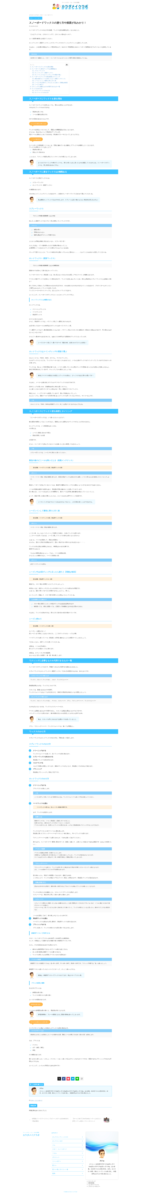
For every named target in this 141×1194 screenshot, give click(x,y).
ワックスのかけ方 (37, 88)
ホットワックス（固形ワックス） (44, 72)
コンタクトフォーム (93, 1184)
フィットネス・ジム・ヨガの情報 (31, 1132)
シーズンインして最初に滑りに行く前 (45, 80)
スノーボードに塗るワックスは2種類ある (44, 69)
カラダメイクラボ (31, 1135)
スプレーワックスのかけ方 (42, 90)
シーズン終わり (39, 84)
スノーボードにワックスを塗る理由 (42, 67)
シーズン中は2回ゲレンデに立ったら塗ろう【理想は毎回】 (51, 82)
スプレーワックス (40, 70)
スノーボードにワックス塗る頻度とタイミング (46, 76)
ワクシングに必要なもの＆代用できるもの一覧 (46, 86)
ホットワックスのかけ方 (42, 92)
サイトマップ (91, 1180)
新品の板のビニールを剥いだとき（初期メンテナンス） (50, 78)
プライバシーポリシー (94, 1186)
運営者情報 (91, 1182)
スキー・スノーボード (36, 1100)
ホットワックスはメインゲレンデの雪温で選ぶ (48, 74)
